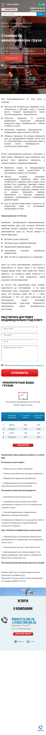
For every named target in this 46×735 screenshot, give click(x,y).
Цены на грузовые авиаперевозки (16, 26)
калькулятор (10, 9)
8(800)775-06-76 (37, 8)
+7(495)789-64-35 (37, 11)
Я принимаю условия (23, 365)
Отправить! (11, 58)
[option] (23, 399)
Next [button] (44, 400)
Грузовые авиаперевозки (21, 23)
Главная (4, 23)
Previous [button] (1, 400)
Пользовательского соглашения (32, 365)
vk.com (32, 641)
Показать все (23, 445)
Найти (41, 14)
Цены (22, 575)
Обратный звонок (23, 634)
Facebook (21, 641)
